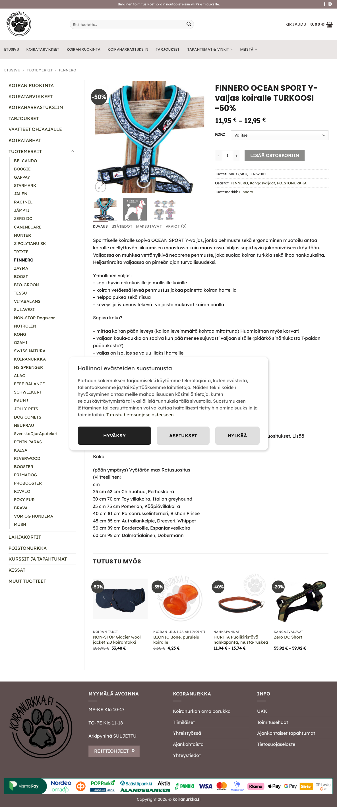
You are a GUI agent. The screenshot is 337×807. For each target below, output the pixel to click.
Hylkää (237, 436)
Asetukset (183, 436)
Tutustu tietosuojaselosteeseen (140, 414)
